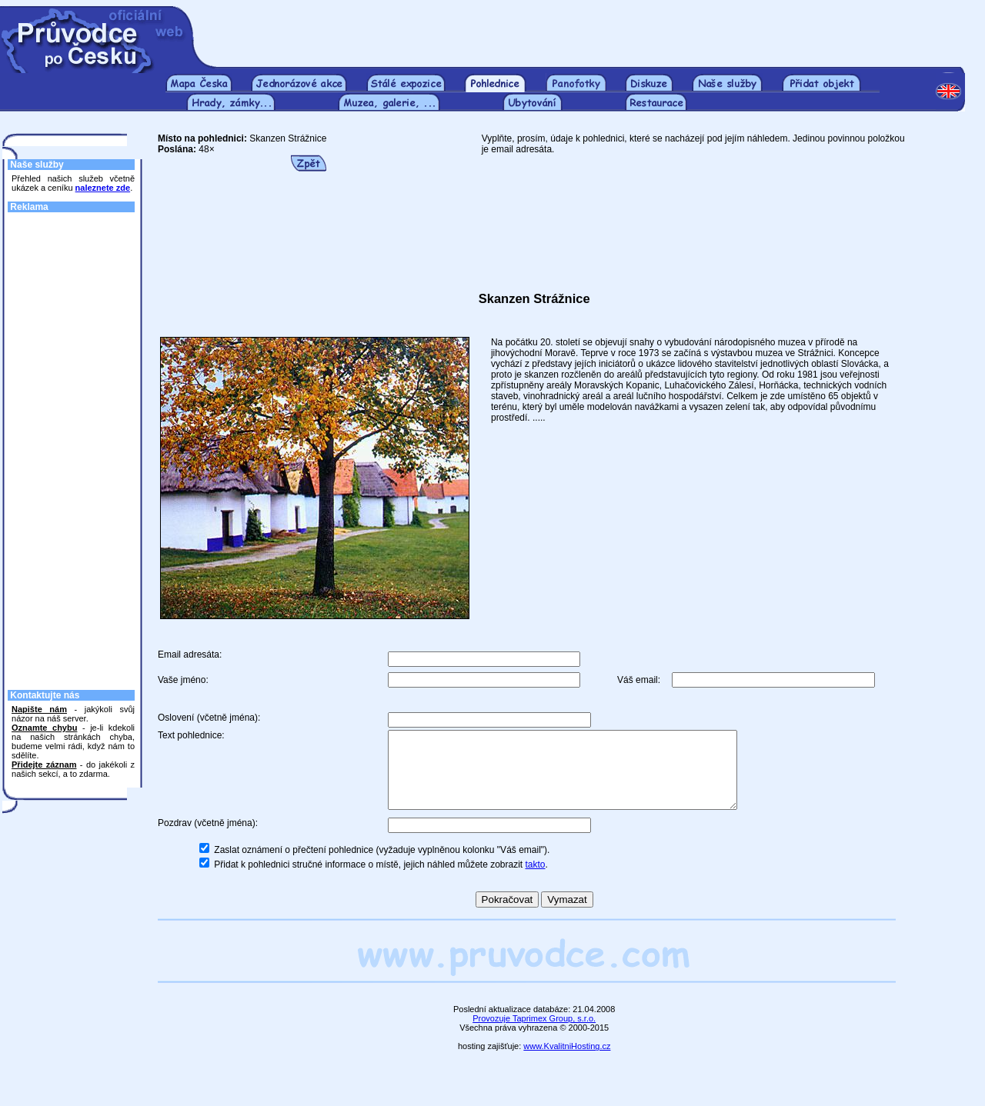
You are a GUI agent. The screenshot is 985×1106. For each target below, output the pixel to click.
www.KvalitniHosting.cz (566, 1062)
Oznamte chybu (44, 727)
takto (536, 880)
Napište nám (39, 709)
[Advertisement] (591, 29)
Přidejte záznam (44, 764)
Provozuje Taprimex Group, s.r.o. (534, 1034)
